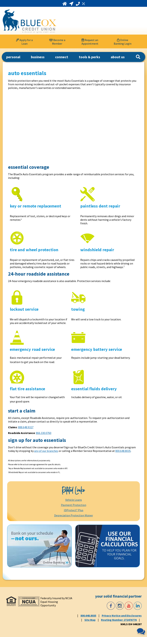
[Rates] (83, 3)
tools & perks (89, 57)
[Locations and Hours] (71, 3)
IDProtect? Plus (73, 510)
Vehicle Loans (73, 500)
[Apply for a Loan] (24, 41)
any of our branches (46, 451)
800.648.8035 (123, 451)
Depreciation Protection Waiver (73, 515)
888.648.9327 (25, 427)
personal (13, 57)
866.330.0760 (43, 433)
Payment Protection (73, 505)
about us (118, 57)
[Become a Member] (57, 41)
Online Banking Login (122, 41)
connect (61, 57)
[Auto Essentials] (65, 127)
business (38, 57)
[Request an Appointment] (89, 41)
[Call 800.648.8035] (78, 3)
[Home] (65, 3)
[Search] (138, 57)
